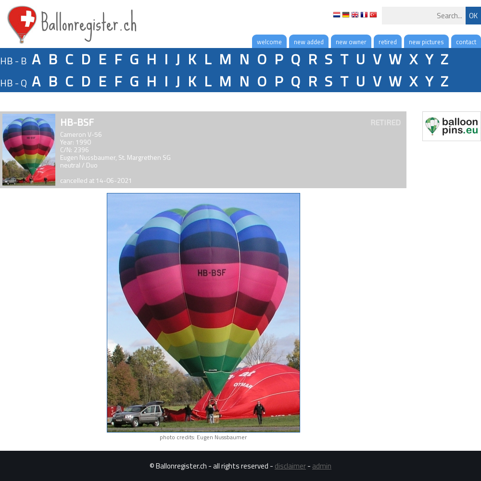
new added (309, 42)
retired (388, 42)
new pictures (426, 42)
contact (466, 42)
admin (321, 465)
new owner (351, 42)
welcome (269, 42)
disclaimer (290, 465)
